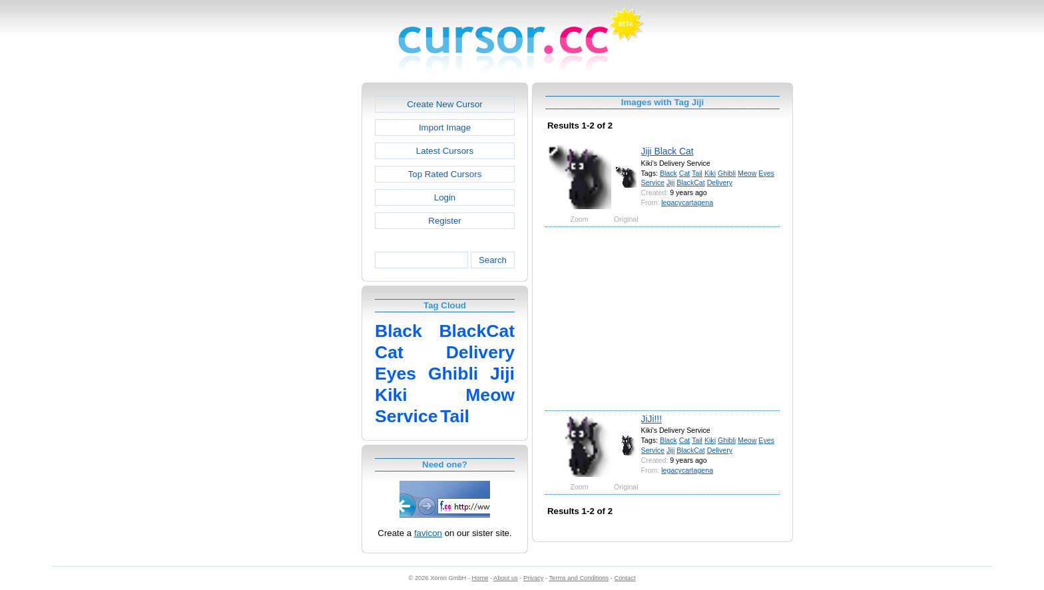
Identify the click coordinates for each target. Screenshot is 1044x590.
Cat (684, 173)
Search (493, 260)
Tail (697, 173)
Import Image (445, 128)
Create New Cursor (445, 104)
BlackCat (690, 182)
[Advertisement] (304, 282)
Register (444, 221)
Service (652, 182)
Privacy (533, 578)
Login (444, 197)
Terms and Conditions (579, 578)
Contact (625, 578)
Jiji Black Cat (667, 151)
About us (505, 578)
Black (668, 173)
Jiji (670, 182)
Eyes (766, 173)
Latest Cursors (444, 151)
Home (480, 578)
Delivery (719, 182)
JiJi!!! (651, 419)
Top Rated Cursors (445, 174)
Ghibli (727, 173)
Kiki (710, 173)
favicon (428, 533)
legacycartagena (687, 202)
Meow (747, 173)
